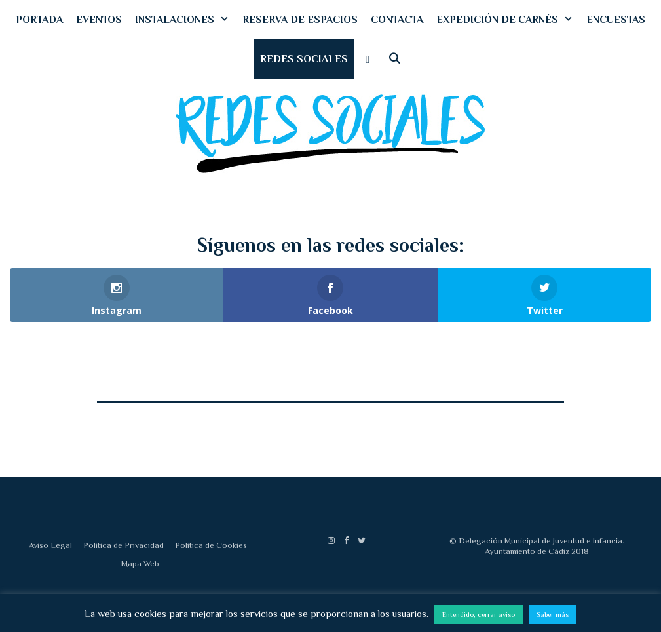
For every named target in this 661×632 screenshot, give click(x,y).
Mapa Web (140, 563)
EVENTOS (99, 20)
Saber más (553, 614)
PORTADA (39, 20)
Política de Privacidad (123, 545)
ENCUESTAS (615, 20)
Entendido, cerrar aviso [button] (478, 614)
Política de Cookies (211, 545)
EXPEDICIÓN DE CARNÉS (508, 19)
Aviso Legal (50, 545)
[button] (367, 59)
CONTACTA (397, 20)
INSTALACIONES (185, 19)
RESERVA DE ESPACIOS (300, 20)
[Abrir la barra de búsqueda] (394, 59)
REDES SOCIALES (304, 59)
